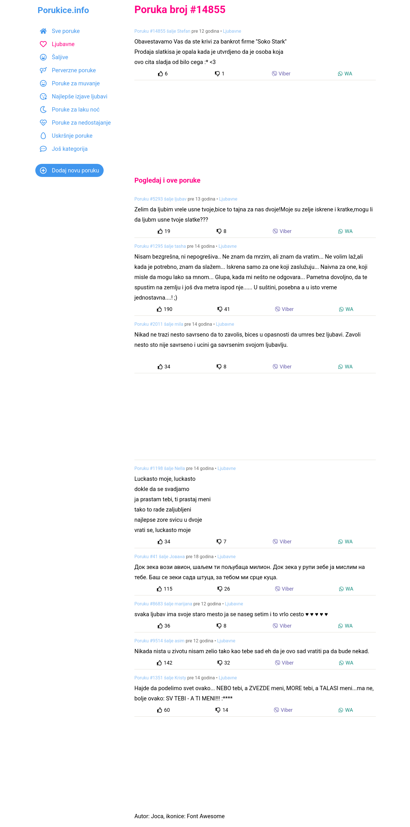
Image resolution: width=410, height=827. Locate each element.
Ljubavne (57, 44)
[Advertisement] (255, 123)
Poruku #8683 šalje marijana (163, 604)
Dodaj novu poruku (69, 170)
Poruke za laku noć (70, 109)
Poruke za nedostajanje (75, 122)
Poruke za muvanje (70, 83)
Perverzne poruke (68, 70)
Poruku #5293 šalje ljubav (160, 199)
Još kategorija (64, 148)
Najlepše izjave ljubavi (73, 96)
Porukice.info (63, 10)
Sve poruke (60, 31)
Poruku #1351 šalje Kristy (160, 677)
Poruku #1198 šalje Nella (159, 468)
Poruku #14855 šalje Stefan (162, 31)
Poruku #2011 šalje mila (158, 324)
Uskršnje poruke (66, 135)
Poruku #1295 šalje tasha (160, 246)
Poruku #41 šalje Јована (159, 556)
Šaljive (54, 57)
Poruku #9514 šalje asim (159, 641)
